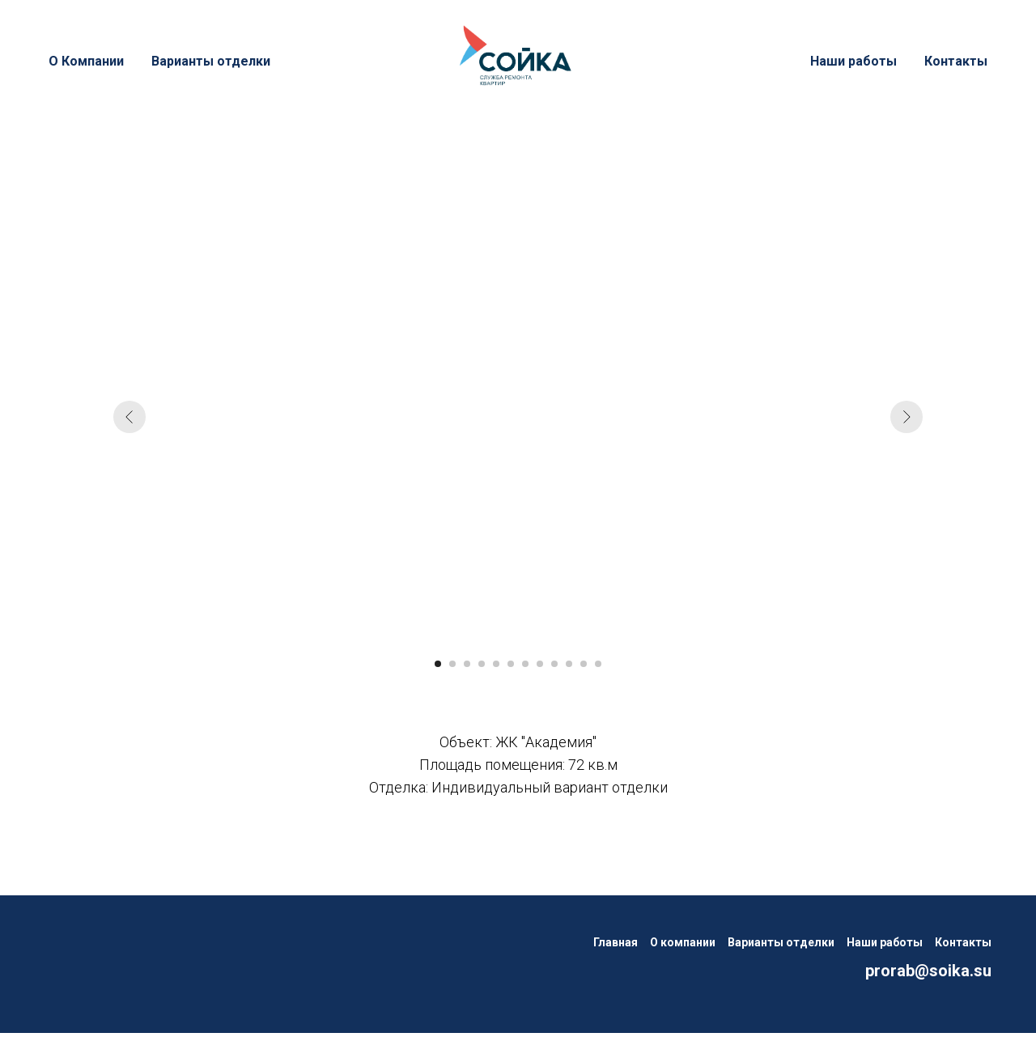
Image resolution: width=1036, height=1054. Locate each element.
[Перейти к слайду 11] (583, 664)
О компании (682, 942)
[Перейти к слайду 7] (525, 664)
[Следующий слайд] (906, 417)
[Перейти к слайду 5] (496, 664)
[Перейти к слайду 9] (554, 664)
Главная (615, 942)
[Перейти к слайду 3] (467, 664)
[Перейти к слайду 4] (481, 664)
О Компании (86, 61)
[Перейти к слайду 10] (569, 664)
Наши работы (853, 61)
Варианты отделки (210, 61)
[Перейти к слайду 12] (598, 664)
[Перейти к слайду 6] (510, 664)
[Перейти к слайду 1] (438, 664)
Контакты (955, 61)
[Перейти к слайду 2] (452, 664)
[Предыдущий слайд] (129, 417)
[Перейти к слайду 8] (540, 664)
